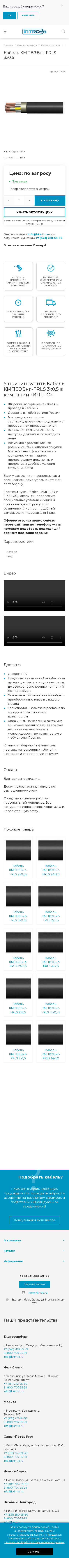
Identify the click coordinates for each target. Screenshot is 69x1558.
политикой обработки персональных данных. (35, 1542)
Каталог (9, 1250)
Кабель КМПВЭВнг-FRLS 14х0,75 (50, 995)
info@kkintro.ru (39, 234)
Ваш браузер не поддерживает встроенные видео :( (34, 595)
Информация (13, 1261)
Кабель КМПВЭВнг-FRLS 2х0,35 (18, 857)
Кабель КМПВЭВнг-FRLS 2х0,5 (50, 903)
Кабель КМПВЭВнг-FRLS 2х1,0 (18, 1041)
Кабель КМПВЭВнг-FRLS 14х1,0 (50, 1041)
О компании (12, 1240)
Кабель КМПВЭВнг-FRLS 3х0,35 (18, 903)
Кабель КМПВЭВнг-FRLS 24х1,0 (50, 857)
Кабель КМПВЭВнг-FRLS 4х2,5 (50, 949)
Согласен (34, 1551)
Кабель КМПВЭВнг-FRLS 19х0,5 (18, 949)
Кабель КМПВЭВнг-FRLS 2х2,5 (18, 995)
